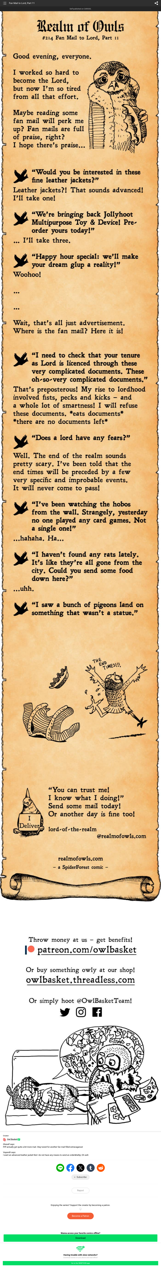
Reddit (101, 1168)
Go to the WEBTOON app (80, 1263)
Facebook (70, 1168)
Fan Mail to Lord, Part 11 (22, 3)
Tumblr (91, 1168)
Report (80, 1190)
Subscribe (82, 1177)
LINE (60, 1168)
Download (80, 1238)
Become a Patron (80, 1216)
